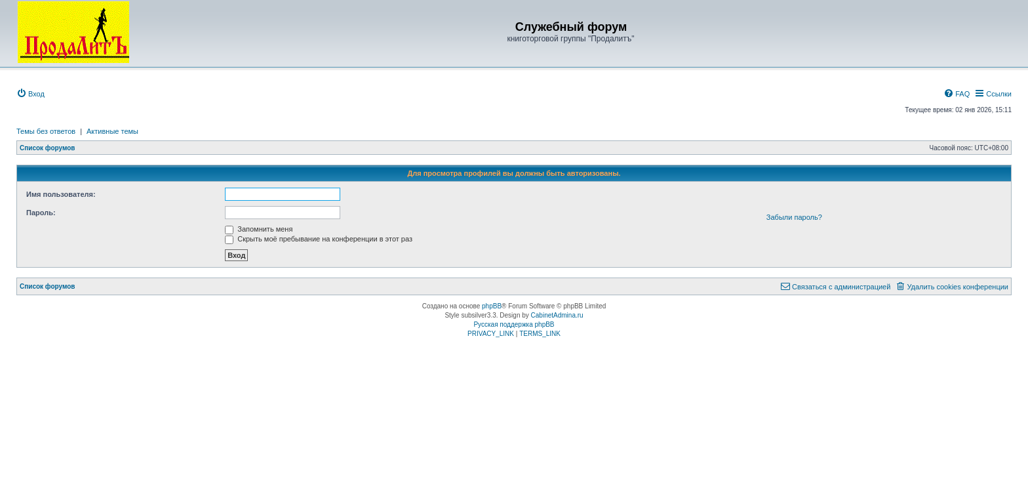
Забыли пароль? (794, 217)
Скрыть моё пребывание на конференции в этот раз (318, 239)
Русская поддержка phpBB (513, 324)
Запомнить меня (258, 229)
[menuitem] (30, 94)
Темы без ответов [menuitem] (45, 131)
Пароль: (41, 213)
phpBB (492, 306)
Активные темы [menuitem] (112, 131)
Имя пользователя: (61, 194)
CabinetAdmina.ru (557, 315)
